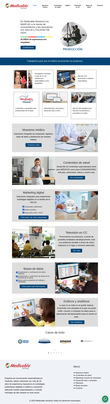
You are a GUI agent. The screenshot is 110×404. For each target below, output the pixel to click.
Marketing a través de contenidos (88, 377)
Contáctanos (28, 47)
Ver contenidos (76, 177)
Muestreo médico (45, 6)
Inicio (35, 5)
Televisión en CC (77, 6)
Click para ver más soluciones (33, 217)
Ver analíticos (76, 322)
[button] (48, 352)
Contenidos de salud (58, 6)
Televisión (79, 383)
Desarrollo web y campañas (86, 380)
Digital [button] (67, 5)
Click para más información (33, 286)
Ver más (76, 250)
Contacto (100, 5)
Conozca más (33, 145)
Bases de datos (89, 6)
